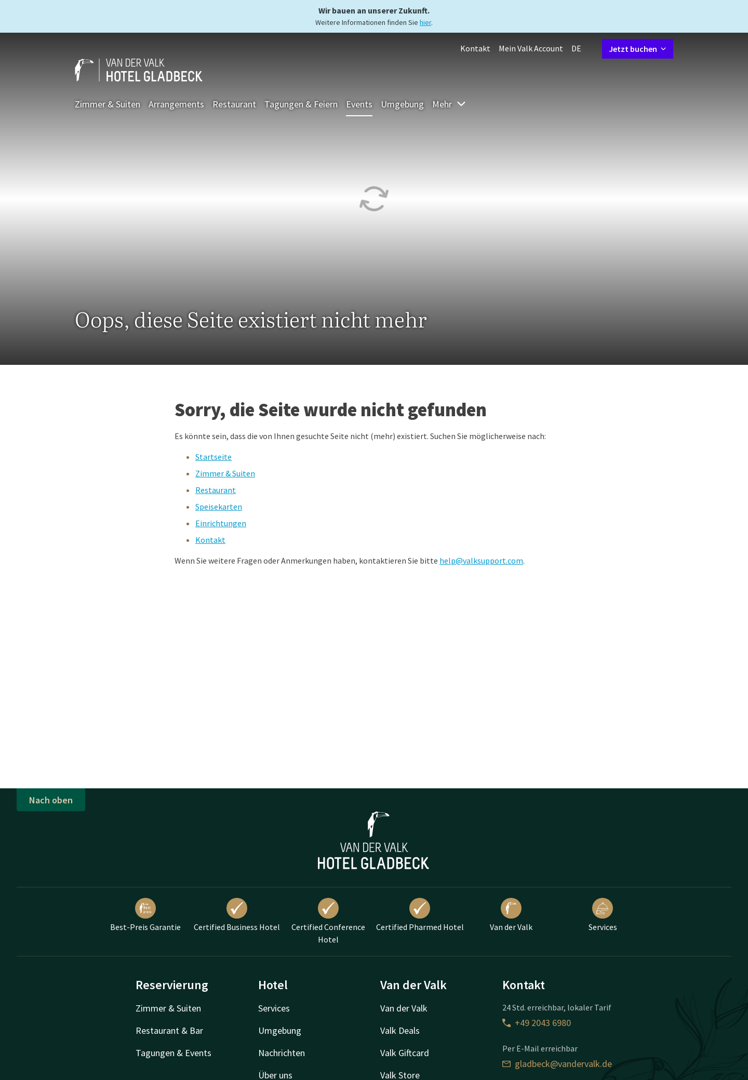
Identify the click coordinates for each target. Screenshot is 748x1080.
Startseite (213, 457)
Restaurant (234, 104)
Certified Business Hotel (237, 915)
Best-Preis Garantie (145, 915)
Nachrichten (281, 1053)
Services (603, 915)
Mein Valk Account (531, 48)
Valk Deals (400, 1030)
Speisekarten (218, 506)
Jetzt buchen (637, 49)
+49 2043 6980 (536, 1023)
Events (359, 104)
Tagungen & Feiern (301, 104)
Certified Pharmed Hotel (420, 915)
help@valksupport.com (481, 560)
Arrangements (176, 104)
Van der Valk (511, 915)
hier (425, 22)
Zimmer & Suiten (107, 104)
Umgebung (402, 104)
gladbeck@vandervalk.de (557, 1064)
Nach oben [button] (51, 800)
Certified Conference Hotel (328, 921)
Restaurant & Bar (169, 1030)
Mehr (449, 104)
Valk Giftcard (404, 1053)
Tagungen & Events (173, 1053)
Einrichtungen (220, 523)
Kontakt (475, 48)
